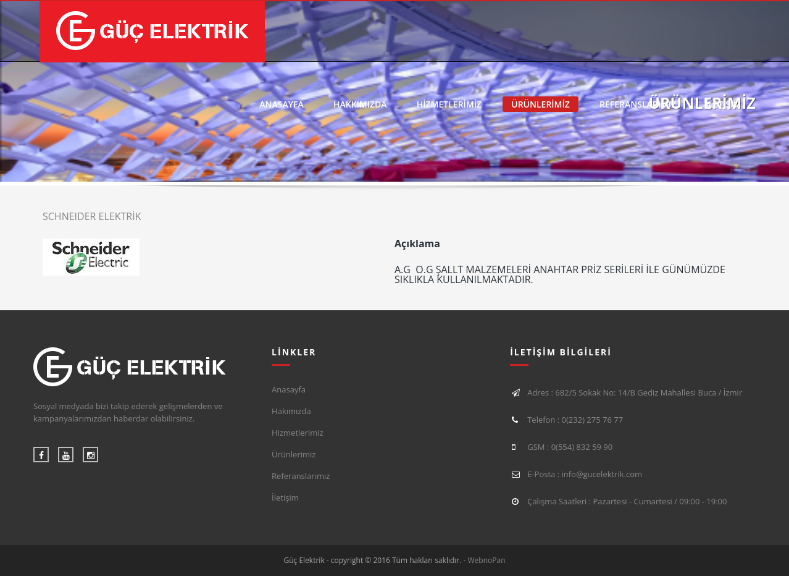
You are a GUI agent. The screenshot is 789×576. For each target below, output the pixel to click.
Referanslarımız (301, 475)
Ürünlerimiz (293, 454)
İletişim (285, 497)
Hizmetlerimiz (298, 432)
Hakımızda (291, 411)
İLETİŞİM (723, 104)
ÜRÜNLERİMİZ (540, 104)
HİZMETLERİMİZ (449, 104)
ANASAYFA (281, 104)
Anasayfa (289, 389)
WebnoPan (487, 560)
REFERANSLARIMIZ (637, 104)
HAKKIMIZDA (360, 104)
